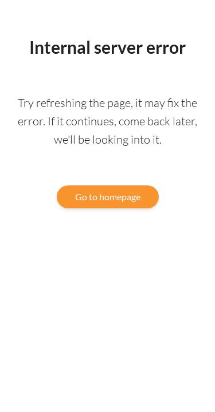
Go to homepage (107, 196)
